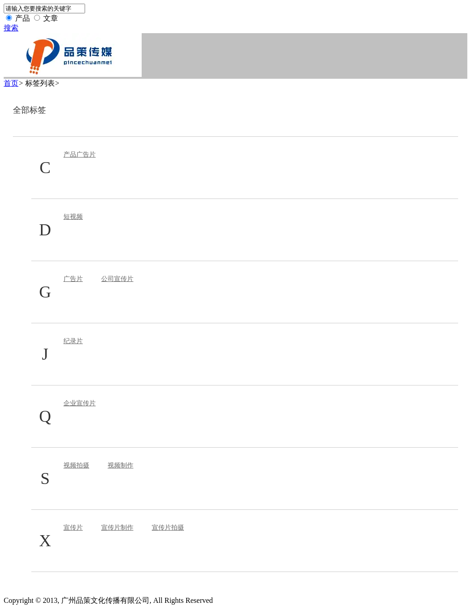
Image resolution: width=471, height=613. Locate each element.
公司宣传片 (117, 278)
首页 (11, 83)
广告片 (73, 278)
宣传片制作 (117, 527)
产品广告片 (79, 154)
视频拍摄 (76, 465)
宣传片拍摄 (168, 527)
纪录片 (73, 341)
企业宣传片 (79, 403)
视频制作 (120, 465)
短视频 (73, 216)
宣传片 (73, 527)
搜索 (11, 28)
